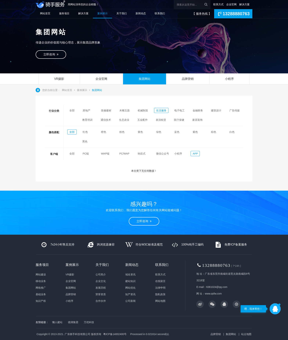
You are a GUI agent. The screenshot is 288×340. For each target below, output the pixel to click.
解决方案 (244, 4)
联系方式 (218, 4)
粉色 (122, 131)
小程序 (229, 78)
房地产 (86, 110)
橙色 (103, 131)
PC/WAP (124, 153)
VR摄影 (59, 78)
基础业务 (41, 294)
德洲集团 (73, 322)
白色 (232, 131)
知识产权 (41, 300)
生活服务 (161, 110)
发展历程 (101, 287)
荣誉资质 (101, 294)
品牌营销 (188, 78)
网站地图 (160, 300)
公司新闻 (130, 300)
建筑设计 (216, 110)
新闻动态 (141, 13)
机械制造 (143, 110)
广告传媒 (234, 110)
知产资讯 (130, 294)
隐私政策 (160, 294)
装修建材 (106, 110)
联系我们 (160, 13)
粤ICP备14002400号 (115, 334)
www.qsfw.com (213, 293)
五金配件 (142, 119)
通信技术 (106, 119)
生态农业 (124, 119)
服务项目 (64, 13)
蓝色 (176, 131)
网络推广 (41, 287)
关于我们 (121, 13)
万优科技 (89, 322)
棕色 (213, 131)
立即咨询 (50, 54)
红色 (85, 131)
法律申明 (160, 287)
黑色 (84, 141)
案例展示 (102, 13)
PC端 (86, 153)
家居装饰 (197, 119)
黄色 (140, 131)
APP (195, 153)
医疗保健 (179, 119)
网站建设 (41, 274)
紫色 (195, 131)
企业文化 (101, 281)
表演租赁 (161, 119)
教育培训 (87, 119)
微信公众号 (162, 153)
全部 (72, 110)
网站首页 (45, 13)
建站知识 (130, 281)
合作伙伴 (101, 300)
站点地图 (246, 334)
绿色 (158, 131)
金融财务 (198, 110)
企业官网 (231, 4)
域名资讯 (130, 274)
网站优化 (130, 287)
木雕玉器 (124, 110)
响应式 (141, 153)
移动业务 (41, 281)
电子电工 (179, 110)
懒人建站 (57, 322)
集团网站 (144, 78)
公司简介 (101, 274)
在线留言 (160, 281)
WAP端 (105, 153)
